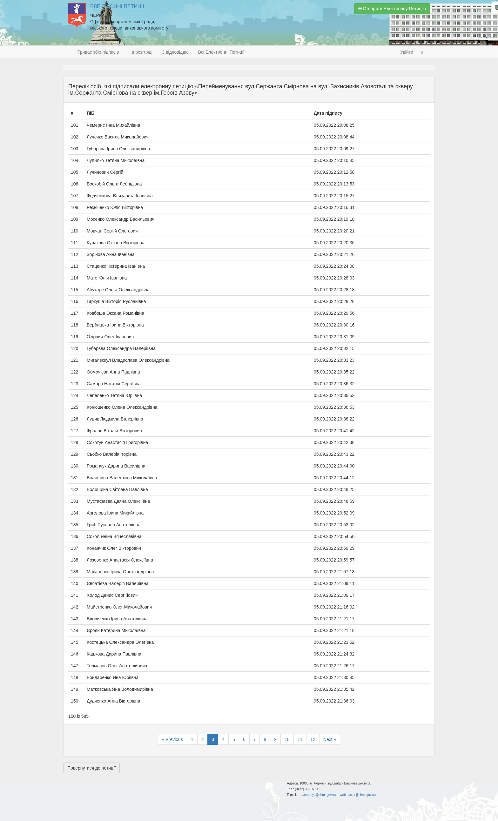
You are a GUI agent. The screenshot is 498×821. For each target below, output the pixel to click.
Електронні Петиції (117, 6)
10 (287, 739)
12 (312, 739)
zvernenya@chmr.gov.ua (318, 795)
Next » (329, 739)
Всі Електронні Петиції (221, 52)
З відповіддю (175, 52)
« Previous (172, 739)
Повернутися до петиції (91, 768)
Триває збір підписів (98, 52)
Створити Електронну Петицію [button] (392, 8)
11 (300, 739)
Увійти (406, 52)
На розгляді (140, 52)
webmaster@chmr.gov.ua (358, 795)
